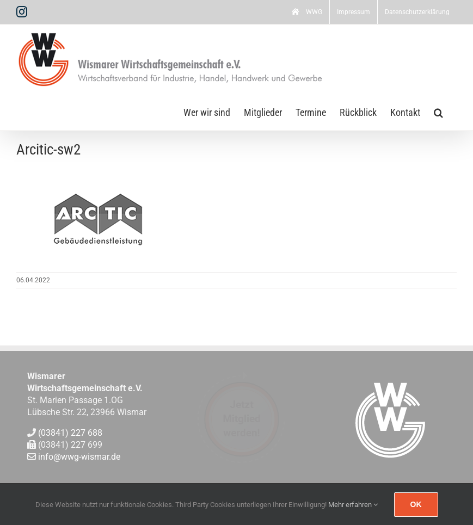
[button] (438, 111)
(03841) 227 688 (70, 433)
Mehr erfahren (353, 505)
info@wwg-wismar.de (79, 457)
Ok (416, 504)
